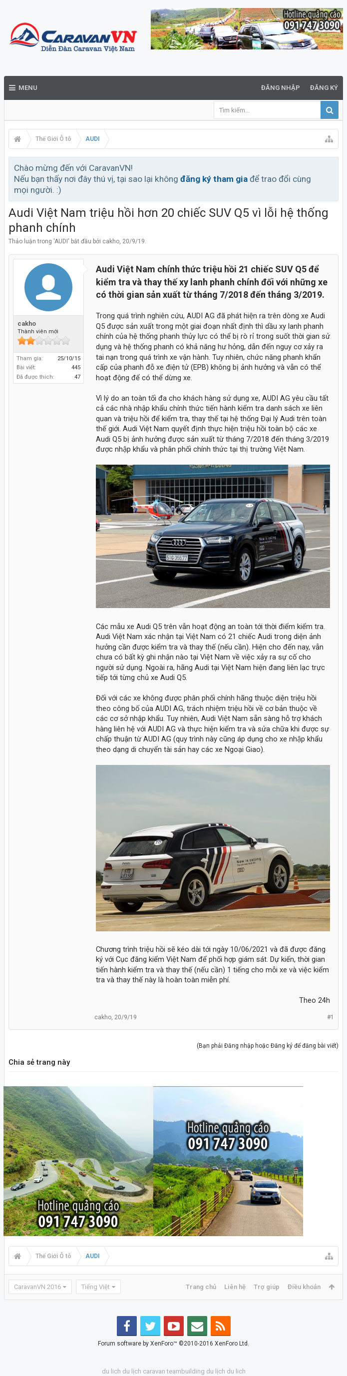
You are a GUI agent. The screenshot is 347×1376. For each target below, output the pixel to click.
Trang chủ (201, 1287)
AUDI (61, 241)
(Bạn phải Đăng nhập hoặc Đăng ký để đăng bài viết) (268, 1045)
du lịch (131, 1371)
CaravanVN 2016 (37, 1287)
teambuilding (186, 1371)
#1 (330, 1017)
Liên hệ (235, 1287)
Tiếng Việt (95, 1287)
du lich (111, 1371)
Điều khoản (304, 1287)
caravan (154, 1371)
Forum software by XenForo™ (173, 1343)
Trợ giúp (267, 1287)
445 (75, 367)
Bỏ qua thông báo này (332, 167)
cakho (110, 241)
